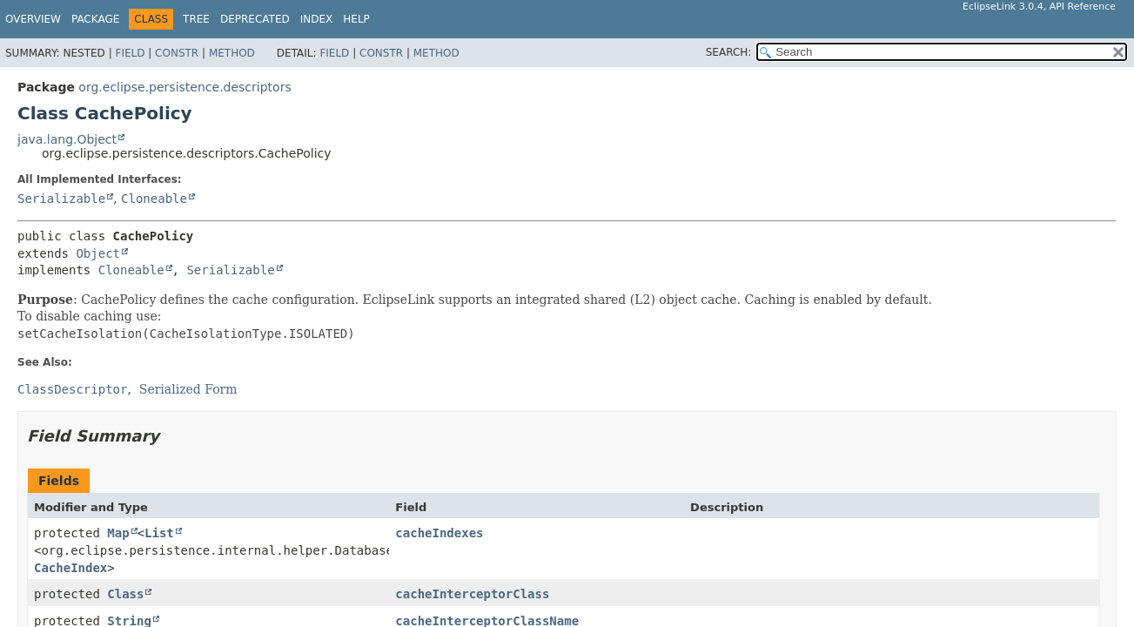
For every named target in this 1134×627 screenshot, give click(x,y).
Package (95, 19)
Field (129, 53)
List (159, 533)
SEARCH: (729, 52)
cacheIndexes (439, 533)
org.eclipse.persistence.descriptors (184, 87)
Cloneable (154, 199)
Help (356, 19)
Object (98, 253)
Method (232, 53)
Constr (176, 53)
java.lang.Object (67, 139)
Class (125, 594)
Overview (33, 19)
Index (316, 19)
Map (118, 533)
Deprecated (255, 19)
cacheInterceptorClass (472, 594)
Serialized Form (188, 389)
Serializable (61, 199)
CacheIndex (70, 568)
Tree (196, 19)
